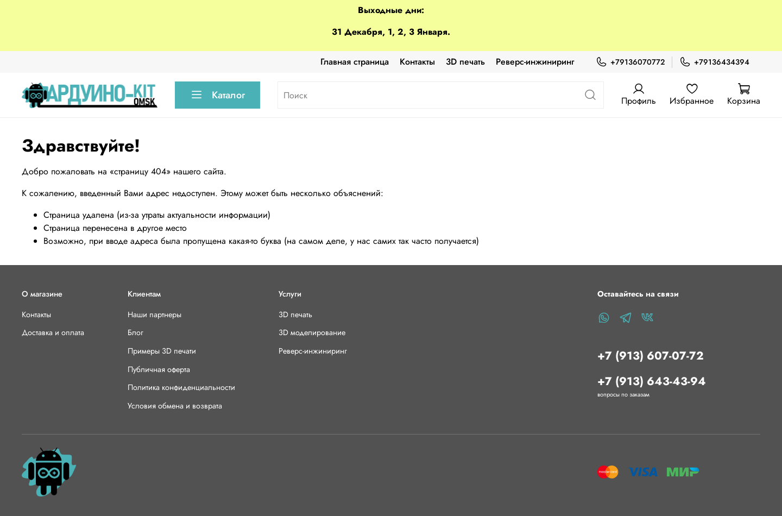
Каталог (217, 95)
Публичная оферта (159, 369)
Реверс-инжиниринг (535, 61)
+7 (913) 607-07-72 (650, 356)
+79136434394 (714, 62)
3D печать (465, 61)
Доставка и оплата (53, 332)
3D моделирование (312, 332)
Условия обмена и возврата (175, 405)
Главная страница (354, 61)
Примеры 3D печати (162, 350)
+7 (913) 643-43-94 (651, 381)
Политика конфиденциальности (181, 387)
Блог (135, 332)
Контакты (417, 61)
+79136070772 (630, 62)
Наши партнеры (154, 314)
